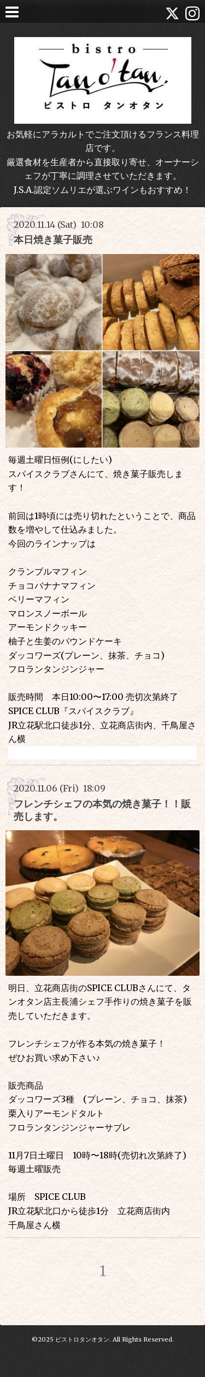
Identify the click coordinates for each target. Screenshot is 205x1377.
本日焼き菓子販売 (53, 239)
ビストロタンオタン (82, 1339)
